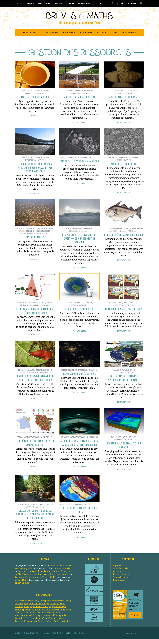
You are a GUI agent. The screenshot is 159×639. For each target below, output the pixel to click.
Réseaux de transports (26, 621)
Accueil (20, 3)
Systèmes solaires (62, 621)
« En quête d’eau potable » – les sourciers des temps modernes (79, 442)
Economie (112, 302)
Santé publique (45, 621)
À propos (30, 3)
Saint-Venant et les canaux (124, 97)
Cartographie (21, 604)
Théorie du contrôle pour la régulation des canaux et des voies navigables (35, 167)
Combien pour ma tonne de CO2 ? (124, 309)
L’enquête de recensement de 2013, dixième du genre (35, 442)
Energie (119, 302)
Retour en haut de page (131, 633)
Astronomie (32, 601)
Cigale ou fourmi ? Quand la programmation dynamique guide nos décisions (35, 514)
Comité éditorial (44, 3)
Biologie (108, 228)
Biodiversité (30, 228)
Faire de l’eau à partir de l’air (79, 97)
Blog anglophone (84, 3)
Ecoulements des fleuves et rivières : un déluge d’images (123, 378)
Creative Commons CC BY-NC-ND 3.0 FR (66, 633)
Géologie (64, 157)
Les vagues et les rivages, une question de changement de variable (79, 238)
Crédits (83, 633)
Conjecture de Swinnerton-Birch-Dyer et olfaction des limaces (35, 378)
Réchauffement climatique (29, 233)
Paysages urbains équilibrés (79, 373)
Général (20, 437)
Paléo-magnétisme (60, 615)
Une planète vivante (69, 33)
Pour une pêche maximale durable (123, 235)
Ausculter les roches (124, 164)
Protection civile (32, 618)
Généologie (65, 609)
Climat (38, 228)
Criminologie (42, 604)
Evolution (36, 609)
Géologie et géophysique (50, 33)
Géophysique (114, 157)
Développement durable (75, 228)
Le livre (71, 3)
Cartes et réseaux (102, 33)
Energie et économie (86, 33)
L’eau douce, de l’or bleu (79, 309)
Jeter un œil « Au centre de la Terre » (79, 510)
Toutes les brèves (121, 577)
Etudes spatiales (118, 370)
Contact (99, 3)
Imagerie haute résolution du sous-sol (124, 445)
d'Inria (66, 568)
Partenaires (59, 3)
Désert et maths (35, 237)
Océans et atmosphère (30, 33)
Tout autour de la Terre (35, 97)
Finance (126, 302)
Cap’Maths (23, 580)
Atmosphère (79, 91)
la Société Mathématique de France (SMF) (35, 577)
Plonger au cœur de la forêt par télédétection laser (35, 311)
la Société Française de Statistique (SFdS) (37, 571)
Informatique (21, 615)
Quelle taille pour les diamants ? (79, 161)
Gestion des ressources (30, 91)
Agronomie (70, 91)
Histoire (119, 160)
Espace (115, 33)
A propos (117, 565)
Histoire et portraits (129, 33)
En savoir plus (35, 116)
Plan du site (119, 580)
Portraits (19, 618)
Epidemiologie (59, 606)
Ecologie (29, 231)
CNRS (59, 568)
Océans (124, 231)
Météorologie (35, 615)
